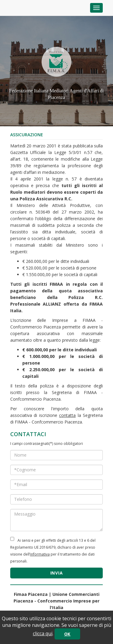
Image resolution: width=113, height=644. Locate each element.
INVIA (56, 573)
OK (67, 634)
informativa (40, 554)
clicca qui (42, 633)
